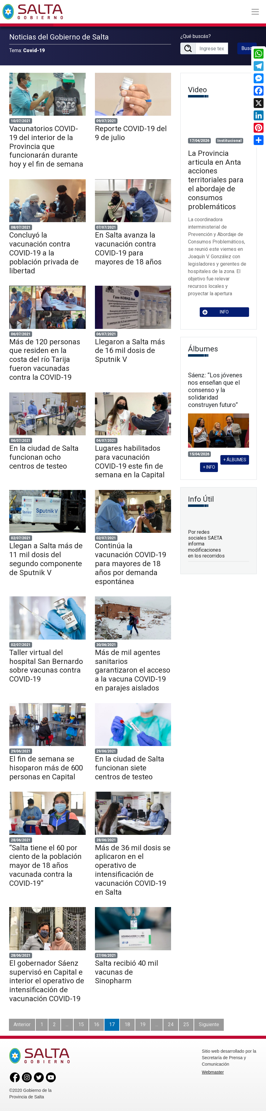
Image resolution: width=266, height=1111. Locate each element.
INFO (216, 312)
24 (171, 1024)
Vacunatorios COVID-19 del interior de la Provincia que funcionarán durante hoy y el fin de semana (46, 146)
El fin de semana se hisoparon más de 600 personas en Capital (46, 768)
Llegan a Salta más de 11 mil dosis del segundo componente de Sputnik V (46, 559)
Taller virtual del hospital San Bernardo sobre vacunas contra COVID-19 (46, 665)
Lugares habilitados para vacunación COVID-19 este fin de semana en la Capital (130, 461)
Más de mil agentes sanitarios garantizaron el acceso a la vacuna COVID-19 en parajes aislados (132, 670)
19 (142, 1024)
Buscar (248, 48)
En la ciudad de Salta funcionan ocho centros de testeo (44, 457)
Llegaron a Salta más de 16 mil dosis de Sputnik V (130, 351)
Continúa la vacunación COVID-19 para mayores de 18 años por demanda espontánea (130, 563)
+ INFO (209, 467)
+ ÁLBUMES (234, 459)
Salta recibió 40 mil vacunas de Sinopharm (126, 972)
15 (81, 1024)
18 (127, 1024)
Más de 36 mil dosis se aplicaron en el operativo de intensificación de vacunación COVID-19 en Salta (132, 870)
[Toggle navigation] (255, 12)
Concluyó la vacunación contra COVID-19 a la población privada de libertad (44, 253)
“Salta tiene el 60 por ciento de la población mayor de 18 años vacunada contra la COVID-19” (45, 866)
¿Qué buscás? (195, 36)
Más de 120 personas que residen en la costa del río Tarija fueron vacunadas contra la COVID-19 (44, 360)
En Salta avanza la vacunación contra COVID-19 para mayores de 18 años (128, 248)
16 (96, 1024)
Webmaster (213, 1072)
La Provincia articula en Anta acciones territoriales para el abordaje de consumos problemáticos (215, 180)
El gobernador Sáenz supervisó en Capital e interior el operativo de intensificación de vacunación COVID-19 (46, 981)
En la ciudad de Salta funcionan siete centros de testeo (129, 768)
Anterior (22, 1024)
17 (112, 1024)
